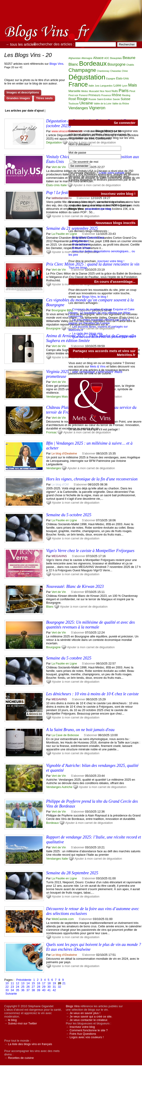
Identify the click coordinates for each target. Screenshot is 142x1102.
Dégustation (54, 142)
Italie (64, 185)
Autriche (66, 787)
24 (17, 986)
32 (59, 986)
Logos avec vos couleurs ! (87, 1037)
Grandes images (18, 98)
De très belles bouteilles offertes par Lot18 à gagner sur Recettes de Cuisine (99, 321)
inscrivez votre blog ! (110, 261)
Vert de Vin (59, 167)
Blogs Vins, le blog (94, 296)
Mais (65, 396)
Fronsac (51, 432)
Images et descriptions (23, 92)
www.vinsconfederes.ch (67, 131)
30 (49, 986)
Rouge (82, 99)
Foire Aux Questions (83, 1033)
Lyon (124, 85)
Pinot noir (73, 95)
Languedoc (106, 85)
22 (7, 986)
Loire (117, 85)
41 (49, 990)
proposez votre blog (98, 208)
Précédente (23, 979)
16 (38, 983)
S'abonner (88, 453)
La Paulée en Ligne (64, 234)
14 (28, 983)
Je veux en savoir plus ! (85, 1013)
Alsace (98, 58)
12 (17, 983)
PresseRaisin (81, 244)
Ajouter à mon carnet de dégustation (91, 468)
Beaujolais (116, 58)
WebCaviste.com (63, 919)
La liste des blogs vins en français (30, 1044)
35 (17, 990)
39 (38, 990)
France (78, 84)
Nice (102, 91)
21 (64, 983)
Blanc (50, 606)
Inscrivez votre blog (82, 1027)
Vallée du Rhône (120, 103)
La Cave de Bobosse (65, 735)
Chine (125, 71)
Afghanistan (75, 58)
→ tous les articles (21, 44)
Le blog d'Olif (60, 484)
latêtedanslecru (62, 198)
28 (38, 986)
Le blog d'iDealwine (64, 453)
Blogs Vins (56, 63)
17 (43, 983)
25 (22, 986)
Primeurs (94, 95)
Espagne (110, 78)
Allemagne (86, 58)
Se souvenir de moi (86, 161)
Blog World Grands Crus (88, 237)
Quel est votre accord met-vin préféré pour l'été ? (104, 337)
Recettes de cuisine (21, 1058)
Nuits (115, 91)
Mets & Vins (98, 366)
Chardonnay (103, 71)
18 (49, 983)
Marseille (75, 91)
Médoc (84, 91)
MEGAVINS (59, 556)
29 (43, 986)
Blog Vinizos (80, 241)
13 (22, 983)
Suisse (125, 99)
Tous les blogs (78, 267)
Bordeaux (52, 822)
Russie (92, 99)
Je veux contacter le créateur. (89, 1020)
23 (12, 986)
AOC (106, 58)
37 (28, 990)
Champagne (82, 70)
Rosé (72, 99)
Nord (108, 91)
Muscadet (94, 91)
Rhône (116, 95)
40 (43, 990)
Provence (106, 95)
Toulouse (74, 103)
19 (54, 983)
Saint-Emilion (104, 99)
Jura (97, 85)
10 (7, 983)
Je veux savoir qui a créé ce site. (91, 1016)
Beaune (129, 58)
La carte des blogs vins (87, 333)
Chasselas (115, 71)
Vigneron (97, 108)
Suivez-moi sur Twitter (22, 1023)
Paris (123, 90)
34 (12, 990)
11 (12, 983)
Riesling (126, 95)
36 (22, 990)
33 (7, 990)
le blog (12, 1020)
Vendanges (53, 396)
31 (54, 986)
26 (28, 986)
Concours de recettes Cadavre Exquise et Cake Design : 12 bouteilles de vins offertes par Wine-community (102, 313)
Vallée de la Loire (102, 103)
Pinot (132, 91)
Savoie (116, 99)
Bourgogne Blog (62, 310)
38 (33, 990)
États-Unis (53, 185)
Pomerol (83, 95)
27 (33, 986)
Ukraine (86, 103)
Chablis (130, 65)
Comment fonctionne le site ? (89, 1030)
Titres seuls (44, 98)
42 (54, 990)
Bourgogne (53, 328)
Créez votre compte (112, 172)
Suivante (11, 993)
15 (33, 983)
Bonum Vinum (81, 248)
